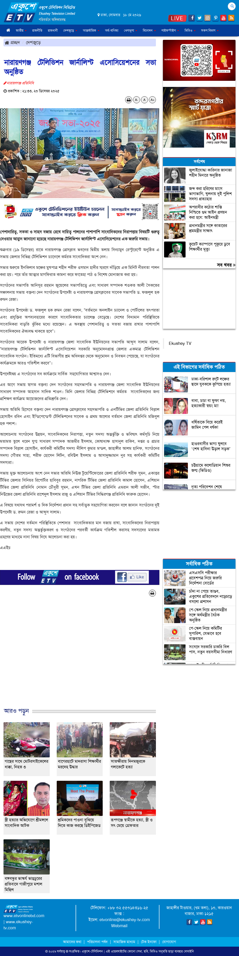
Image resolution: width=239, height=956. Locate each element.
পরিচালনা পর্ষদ (97, 941)
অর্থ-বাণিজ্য (111, 30)
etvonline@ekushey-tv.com (124, 920)
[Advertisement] (80, 657)
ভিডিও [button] (190, 30)
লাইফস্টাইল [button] (170, 30)
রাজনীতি (37, 30)
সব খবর (226, 265)
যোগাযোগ (169, 941)
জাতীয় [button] (21, 30)
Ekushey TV (180, 343)
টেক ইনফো (149, 941)
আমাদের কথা (72, 941)
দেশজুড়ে (33, 42)
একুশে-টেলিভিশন (92, 951)
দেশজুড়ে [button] (70, 30)
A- (136, 100)
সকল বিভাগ (210, 30)
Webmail (119, 926)
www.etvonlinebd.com (24, 916)
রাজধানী (53, 30)
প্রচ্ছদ (12, 42)
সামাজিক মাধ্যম (124, 941)
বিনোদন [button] (149, 30)
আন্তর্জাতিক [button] (91, 30)
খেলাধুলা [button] (130, 30)
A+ (153, 100)
